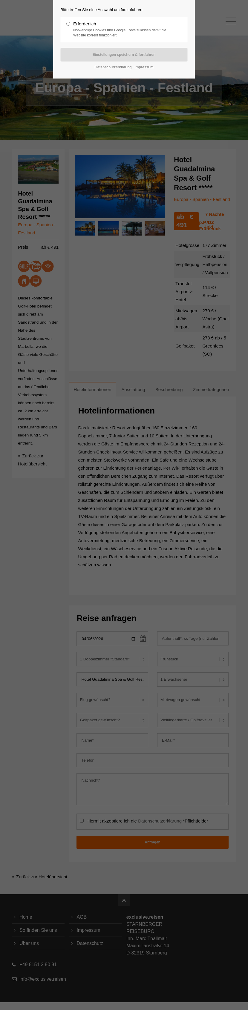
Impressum (144, 67)
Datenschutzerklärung (112, 67)
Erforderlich (121, 29)
